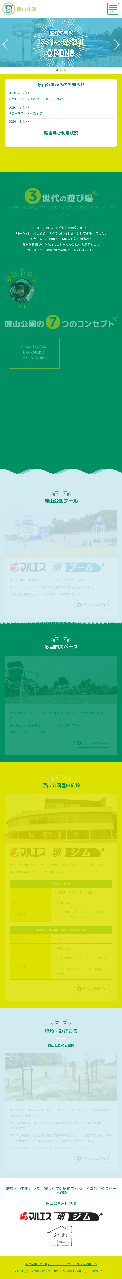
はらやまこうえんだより (25, 113)
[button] (5, 44)
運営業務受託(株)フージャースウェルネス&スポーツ (61, 1264)
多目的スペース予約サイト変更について (36, 99)
